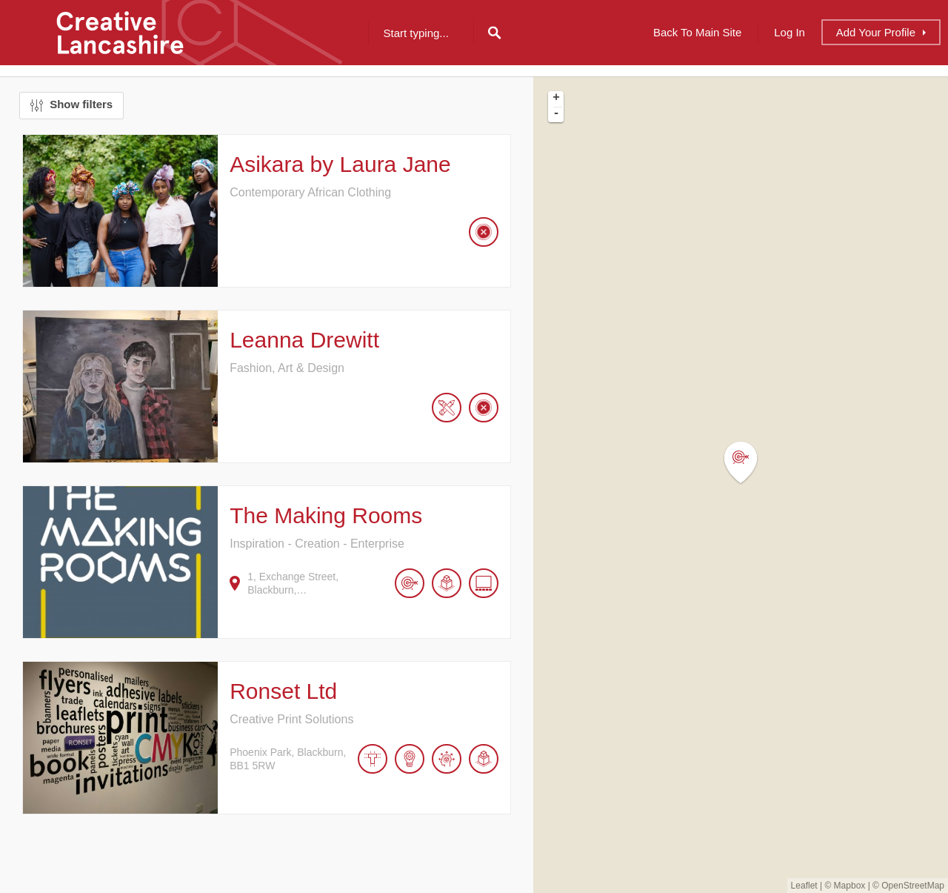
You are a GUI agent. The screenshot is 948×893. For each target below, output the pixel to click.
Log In (789, 32)
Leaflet (804, 885)
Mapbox (850, 885)
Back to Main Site (697, 32)
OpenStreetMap (912, 885)
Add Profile (875, 32)
